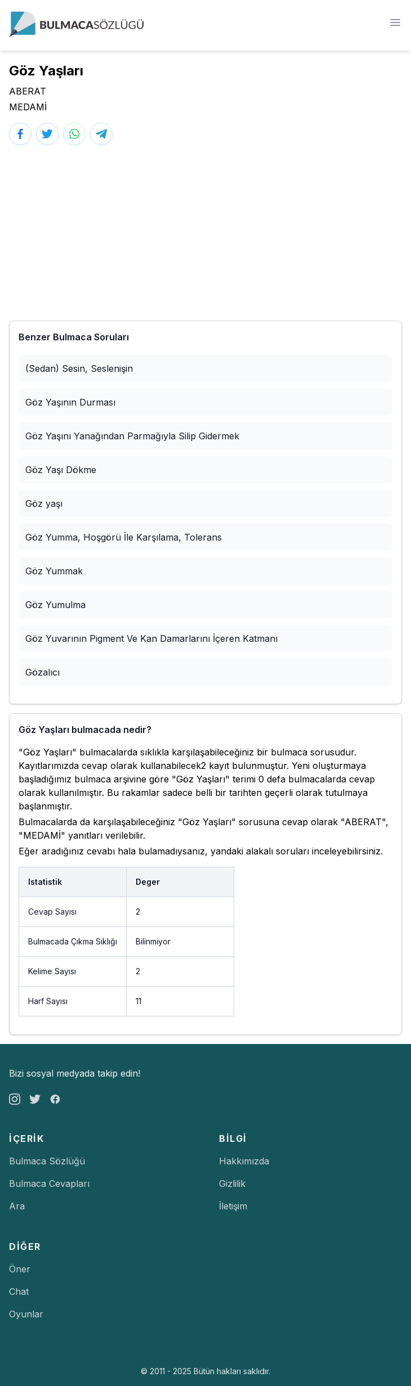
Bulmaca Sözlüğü (47, 1161)
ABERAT (27, 91)
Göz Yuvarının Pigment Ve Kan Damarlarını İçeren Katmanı (151, 638)
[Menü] (395, 22)
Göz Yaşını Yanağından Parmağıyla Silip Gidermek (132, 436)
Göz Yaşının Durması (70, 402)
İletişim (233, 1206)
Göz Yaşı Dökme (60, 469)
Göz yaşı (43, 503)
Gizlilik (232, 1183)
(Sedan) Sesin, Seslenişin (79, 368)
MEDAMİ (28, 106)
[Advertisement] (205, 233)
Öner (19, 1269)
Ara (17, 1206)
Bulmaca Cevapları (49, 1183)
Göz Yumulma (55, 604)
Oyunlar (26, 1314)
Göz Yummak (54, 571)
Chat (19, 1291)
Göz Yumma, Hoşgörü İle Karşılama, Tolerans (123, 537)
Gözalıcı (42, 672)
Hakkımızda (244, 1161)
